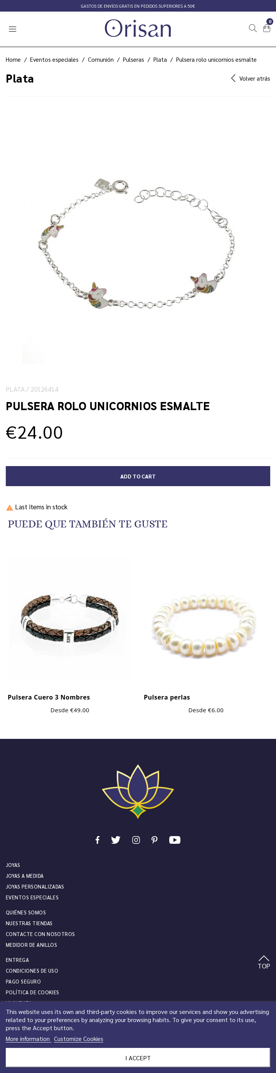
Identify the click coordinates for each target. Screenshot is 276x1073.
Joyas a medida (25, 875)
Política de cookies (32, 992)
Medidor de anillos (31, 944)
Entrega (17, 959)
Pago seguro (23, 981)
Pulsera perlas (167, 697)
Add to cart (138, 476)
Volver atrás (250, 78)
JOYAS (13, 865)
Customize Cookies (78, 1038)
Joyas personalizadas (35, 886)
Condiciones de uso (32, 970)
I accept (138, 1058)
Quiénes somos (26, 912)
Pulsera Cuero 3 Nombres (49, 697)
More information (28, 1038)
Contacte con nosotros (40, 934)
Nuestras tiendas (29, 923)
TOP (263, 962)
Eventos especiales (32, 897)
